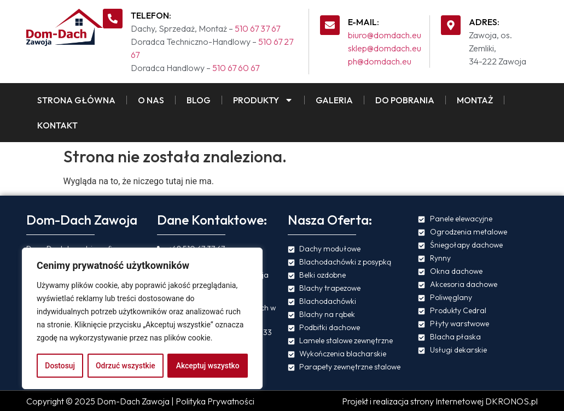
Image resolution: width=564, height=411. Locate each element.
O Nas (151, 100)
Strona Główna (76, 100)
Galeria (334, 100)
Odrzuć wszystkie (125, 365)
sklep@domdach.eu (384, 48)
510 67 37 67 (257, 28)
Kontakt (57, 125)
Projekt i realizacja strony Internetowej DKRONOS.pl (440, 401)
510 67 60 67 (235, 67)
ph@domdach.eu (379, 61)
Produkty (263, 100)
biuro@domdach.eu (384, 35)
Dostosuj (60, 365)
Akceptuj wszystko (208, 365)
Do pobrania (404, 100)
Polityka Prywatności (215, 401)
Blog (199, 100)
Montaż (475, 100)
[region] (142, 318)
